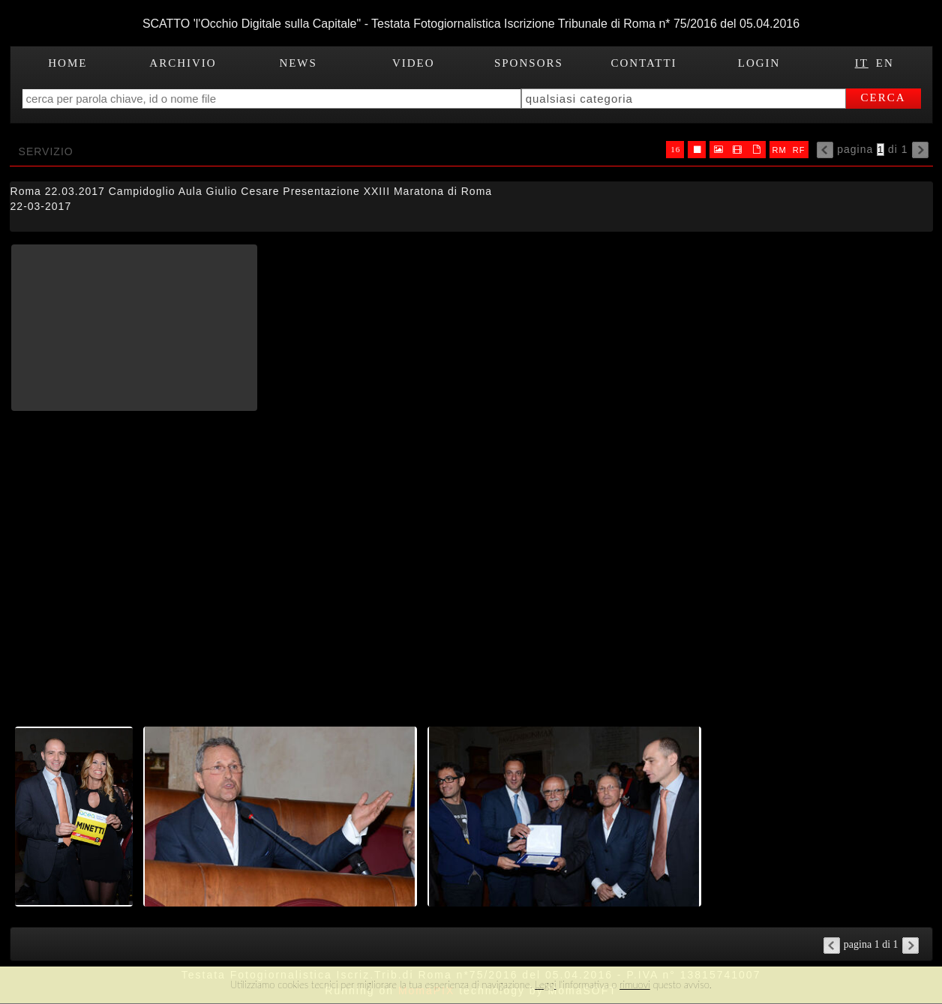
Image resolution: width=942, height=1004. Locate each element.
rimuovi (635, 985)
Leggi (545, 985)
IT (861, 63)
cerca (883, 97)
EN (885, 63)
